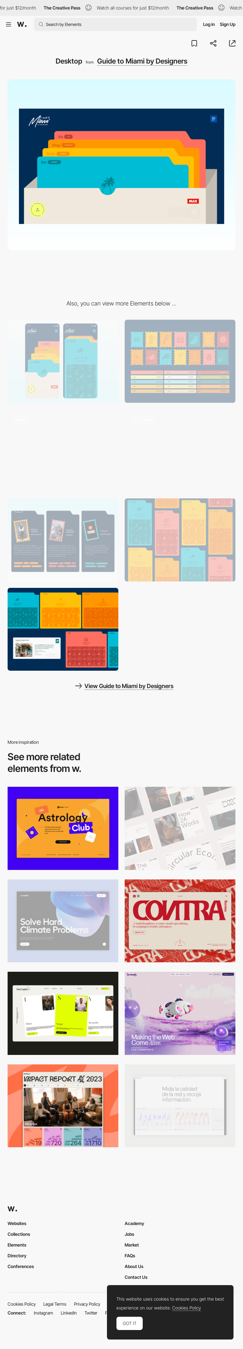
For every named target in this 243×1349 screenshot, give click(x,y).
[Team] (63, 540)
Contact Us (136, 1277)
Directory (17, 1255)
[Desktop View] (63, 921)
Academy (134, 1223)
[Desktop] (180, 828)
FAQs (130, 1255)
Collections (19, 1234)
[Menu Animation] (180, 450)
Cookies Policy (22, 1304)
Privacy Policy (87, 1304)
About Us (134, 1266)
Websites (17, 1223)
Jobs (129, 1234)
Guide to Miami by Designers (142, 61)
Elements (17, 1244)
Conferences (21, 1266)
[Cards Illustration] (180, 540)
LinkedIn (69, 1312)
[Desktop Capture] (63, 828)
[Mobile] (63, 361)
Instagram (43, 1312)
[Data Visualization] (180, 1106)
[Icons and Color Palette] (180, 361)
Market (132, 1244)
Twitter (90, 1312)
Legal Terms (54, 1304)
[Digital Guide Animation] (63, 450)
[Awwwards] (22, 24)
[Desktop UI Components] (63, 629)
